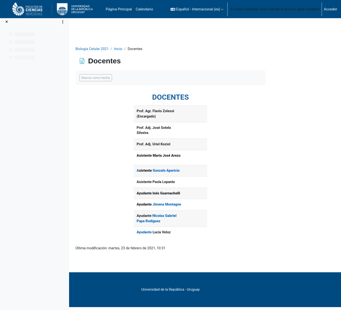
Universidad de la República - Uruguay (201, 292)
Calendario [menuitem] (144, 9)
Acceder (330, 9)
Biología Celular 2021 (123, 49)
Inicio (150, 49)
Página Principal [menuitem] (119, 9)
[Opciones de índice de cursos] (62, 21)
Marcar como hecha (126, 78)
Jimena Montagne (198, 207)
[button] (196, 9)
